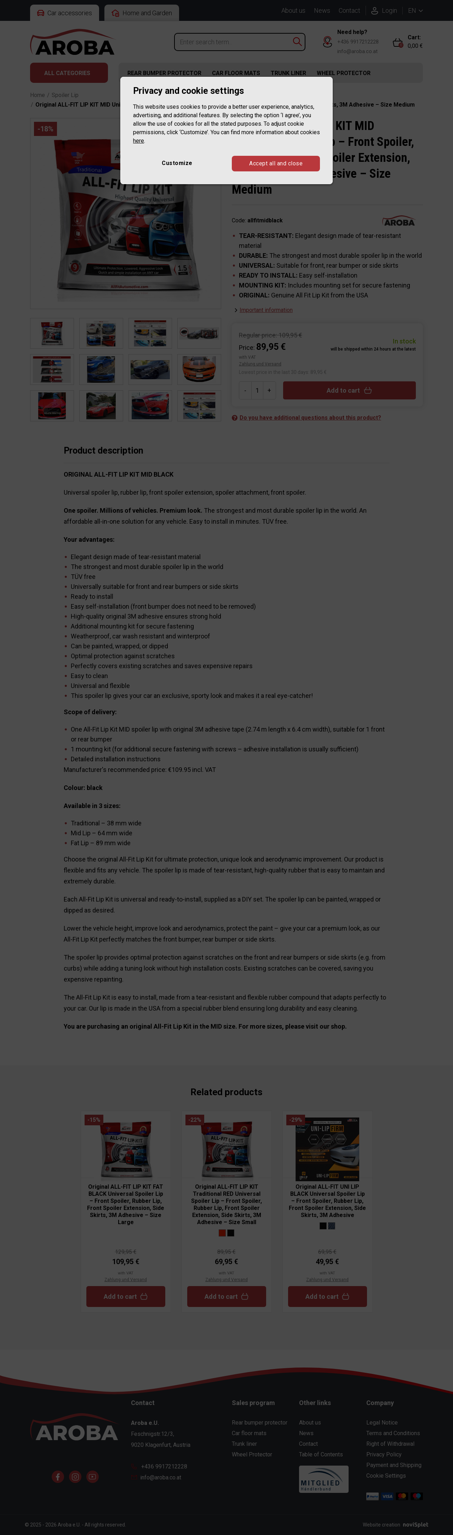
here (138, 140)
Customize (177, 163)
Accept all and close (276, 163)
